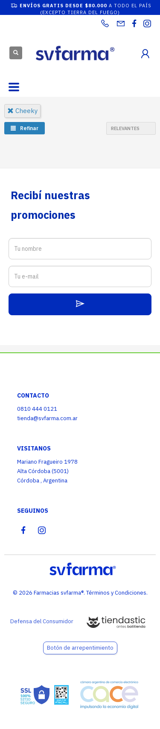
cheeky (22, 111)
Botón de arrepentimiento (80, 647)
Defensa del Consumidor (41, 621)
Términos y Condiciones (116, 592)
